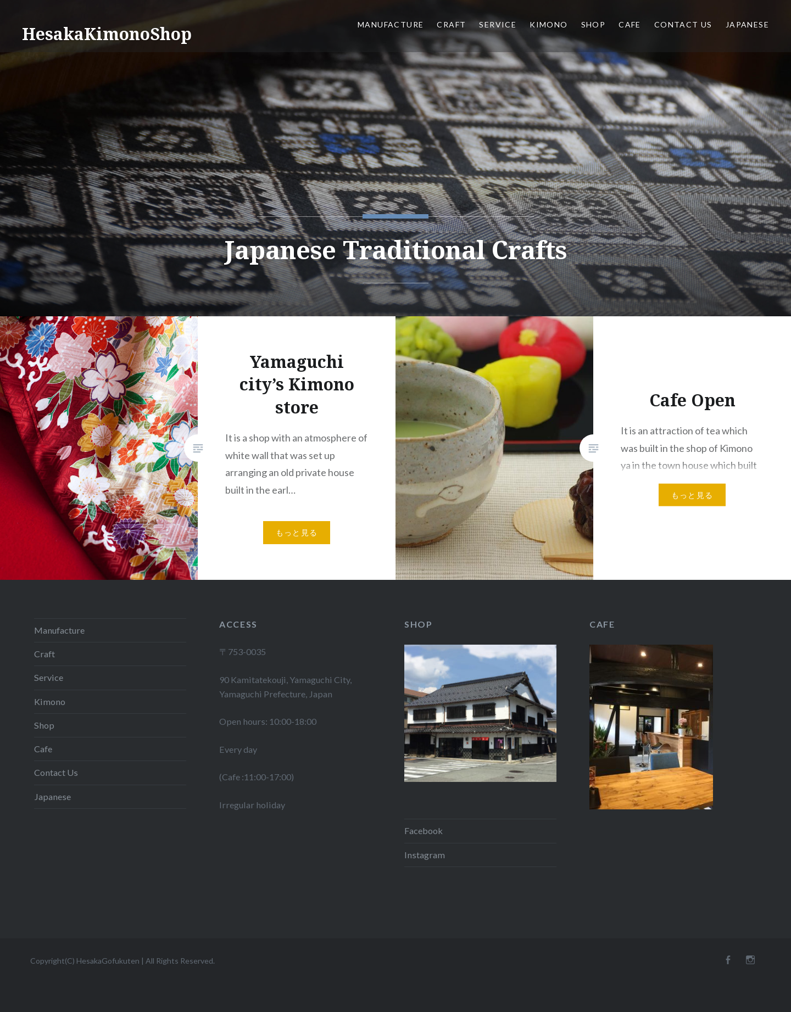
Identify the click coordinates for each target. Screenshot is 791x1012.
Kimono (548, 24)
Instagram (424, 854)
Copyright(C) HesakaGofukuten (85, 960)
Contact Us (683, 24)
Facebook (423, 830)
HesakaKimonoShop (107, 34)
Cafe (630, 24)
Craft (451, 24)
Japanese (747, 24)
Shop (593, 24)
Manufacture (391, 24)
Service (497, 24)
